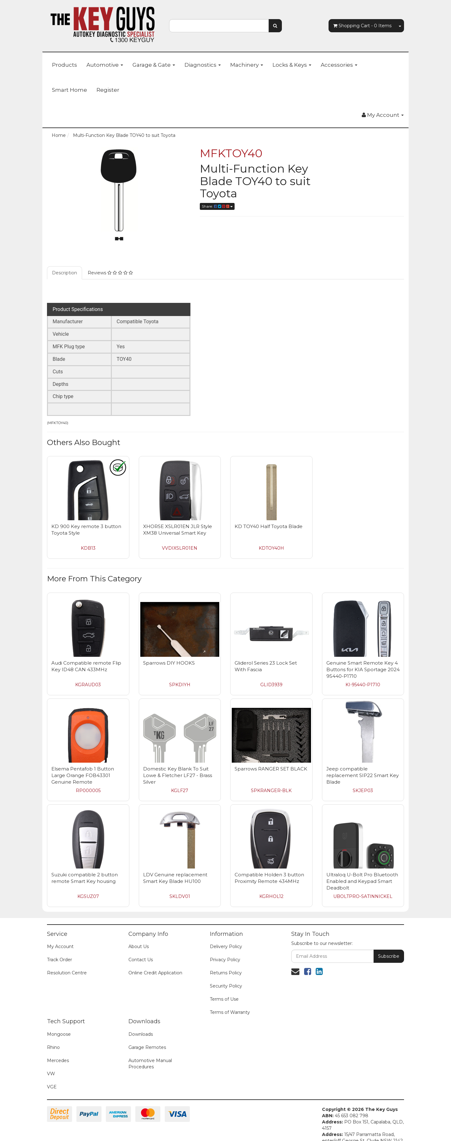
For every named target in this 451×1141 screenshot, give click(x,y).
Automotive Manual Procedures (150, 1054)
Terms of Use (224, 990)
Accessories (339, 65)
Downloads (140, 1025)
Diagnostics (202, 65)
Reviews (110, 263)
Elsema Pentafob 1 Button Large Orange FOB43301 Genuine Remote (82, 765)
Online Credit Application (155, 963)
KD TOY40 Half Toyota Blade (269, 517)
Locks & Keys (291, 65)
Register (107, 90)
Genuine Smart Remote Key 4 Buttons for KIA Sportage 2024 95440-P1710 (363, 660)
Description (64, 263)
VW (51, 1064)
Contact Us (140, 950)
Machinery (246, 65)
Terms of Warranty (230, 1003)
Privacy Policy (225, 950)
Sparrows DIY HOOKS (169, 653)
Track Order (59, 950)
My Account (60, 937)
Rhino (53, 1038)
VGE (52, 1077)
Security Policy (226, 976)
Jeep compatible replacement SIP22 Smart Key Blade (362, 765)
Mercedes (58, 1051)
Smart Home (69, 90)
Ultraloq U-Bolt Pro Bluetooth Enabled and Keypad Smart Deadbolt (362, 871)
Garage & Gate (153, 65)
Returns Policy (226, 963)
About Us (138, 937)
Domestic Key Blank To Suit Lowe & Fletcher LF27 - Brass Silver (177, 765)
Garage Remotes (147, 1038)
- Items (362, 26)
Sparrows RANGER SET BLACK (271, 759)
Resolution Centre (67, 963)
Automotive (104, 65)
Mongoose (59, 1025)
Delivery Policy (226, 937)
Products (64, 65)
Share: (217, 206)
